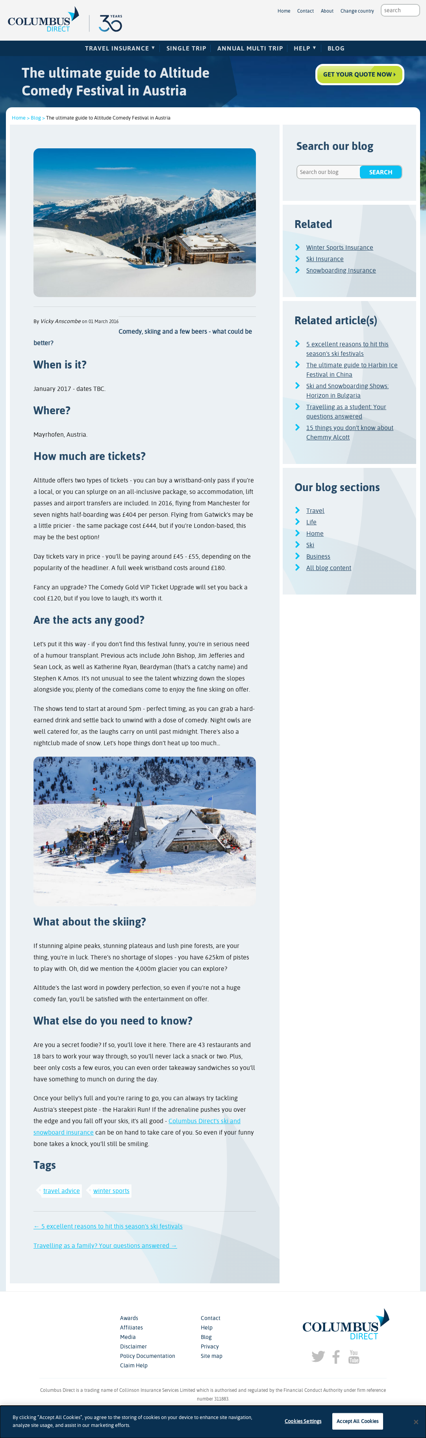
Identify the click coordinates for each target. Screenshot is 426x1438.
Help (302, 48)
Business (318, 556)
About (327, 11)
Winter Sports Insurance (339, 247)
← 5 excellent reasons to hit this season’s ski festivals (108, 1226)
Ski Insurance (325, 259)
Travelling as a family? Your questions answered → (105, 1245)
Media (128, 1337)
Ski (310, 545)
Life (311, 522)
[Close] (416, 1425)
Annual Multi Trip (250, 48)
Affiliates (131, 1327)
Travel (315, 510)
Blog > (38, 118)
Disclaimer (133, 1346)
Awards (129, 1318)
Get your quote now (357, 74)
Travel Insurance (117, 48)
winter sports (111, 1191)
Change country (357, 11)
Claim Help (134, 1365)
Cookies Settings (303, 1425)
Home (284, 11)
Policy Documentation (147, 1356)
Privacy (210, 1346)
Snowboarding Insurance (341, 270)
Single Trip (186, 48)
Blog (336, 48)
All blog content (328, 568)
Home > (21, 118)
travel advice (61, 1191)
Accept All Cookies (357, 1425)
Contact (305, 11)
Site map (211, 1356)
